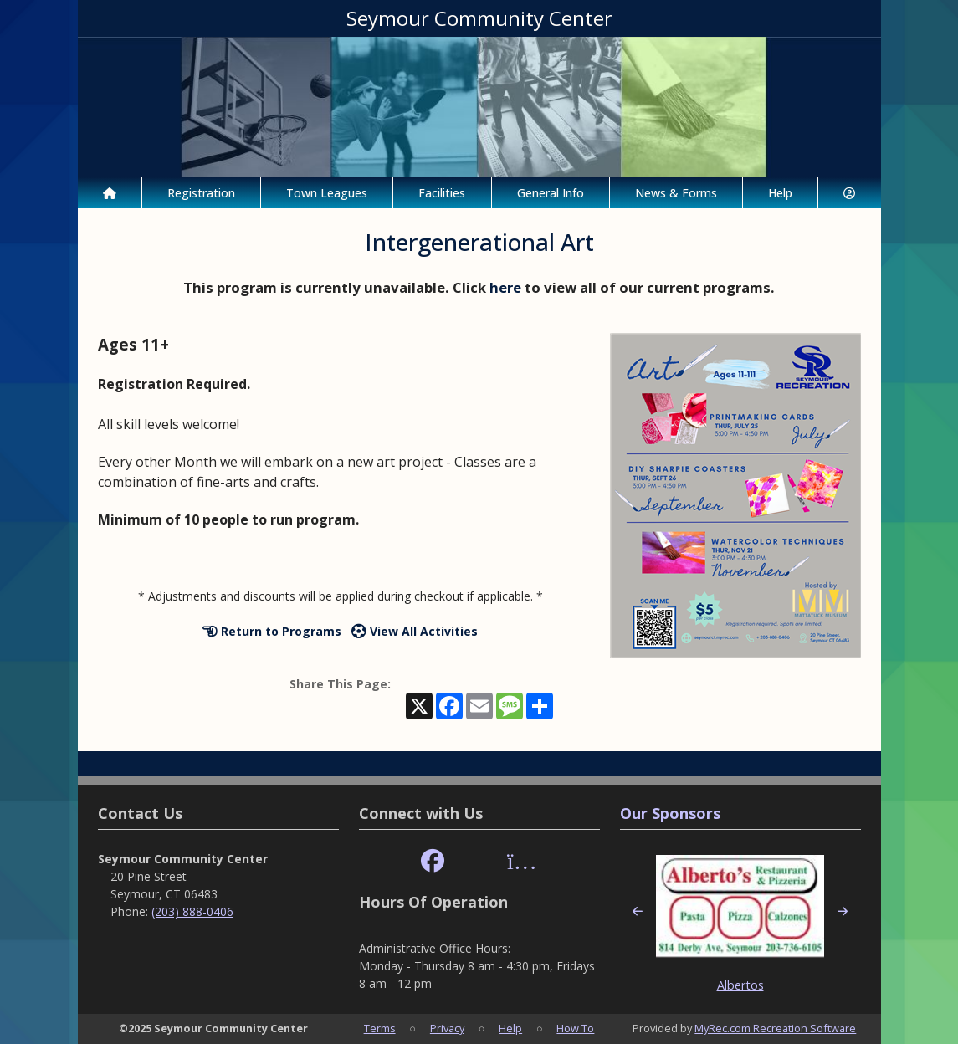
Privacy (447, 1028)
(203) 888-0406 (192, 911)
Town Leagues (326, 193)
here (505, 287)
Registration (201, 193)
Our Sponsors (670, 813)
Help (780, 193)
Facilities (441, 193)
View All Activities (414, 631)
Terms (380, 1028)
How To (575, 1028)
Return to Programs (271, 631)
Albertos (740, 985)
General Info (550, 193)
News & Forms (676, 193)
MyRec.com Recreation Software (775, 1028)
